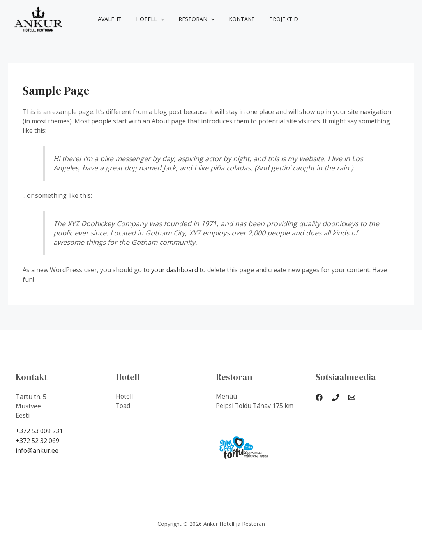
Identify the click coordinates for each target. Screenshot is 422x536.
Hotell (124, 396)
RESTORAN (187, 19)
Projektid (268, 19)
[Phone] (335, 397)
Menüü (226, 396)
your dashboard (174, 269)
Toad (123, 405)
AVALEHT (108, 19)
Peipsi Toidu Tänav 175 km (255, 405)
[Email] (351, 397)
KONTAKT (230, 19)
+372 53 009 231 (39, 430)
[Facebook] (319, 397)
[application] (155, 19)
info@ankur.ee (37, 449)
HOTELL (145, 19)
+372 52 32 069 (37, 440)
